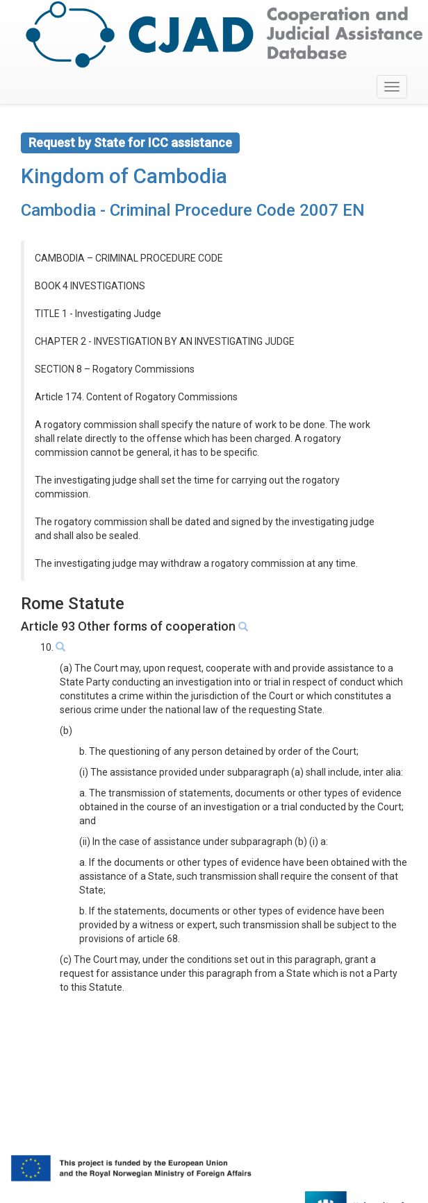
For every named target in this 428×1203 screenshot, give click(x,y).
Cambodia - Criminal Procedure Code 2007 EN (193, 210)
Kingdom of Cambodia (124, 176)
